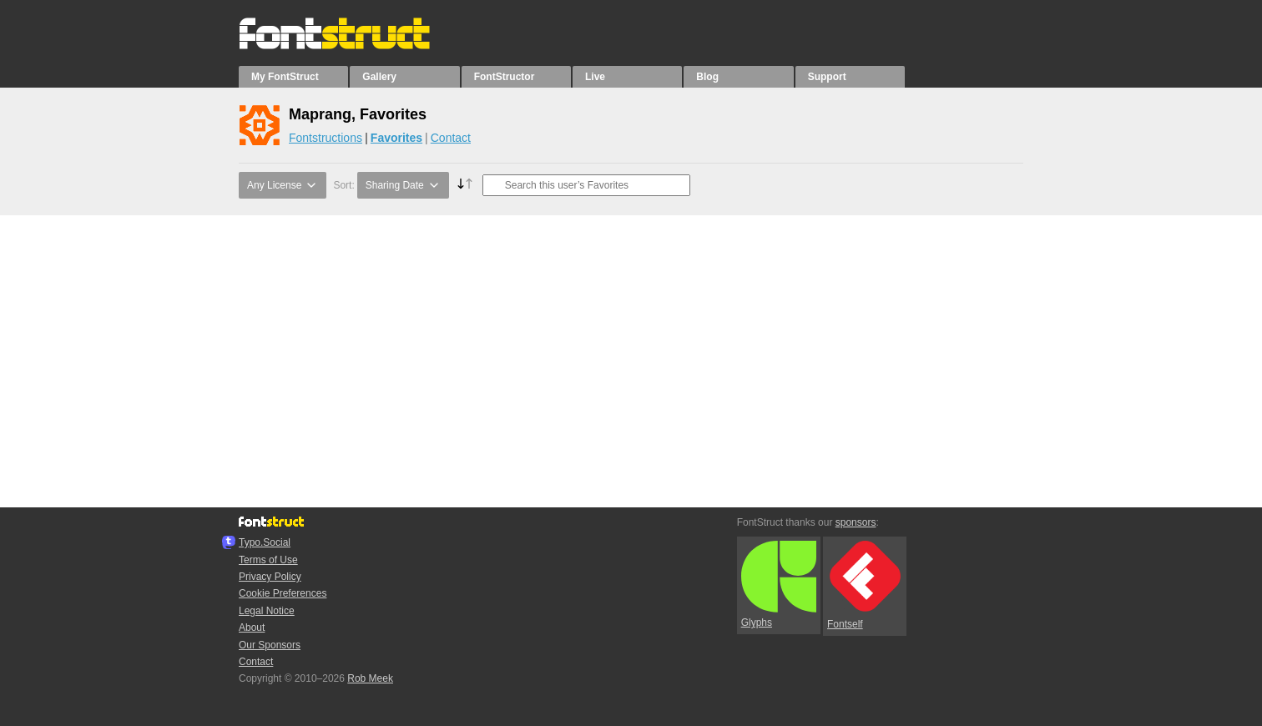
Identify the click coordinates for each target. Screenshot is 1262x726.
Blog (707, 77)
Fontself (864, 585)
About (252, 627)
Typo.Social (264, 542)
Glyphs (778, 585)
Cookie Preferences (282, 593)
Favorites (396, 137)
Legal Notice (267, 611)
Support (827, 77)
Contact (451, 137)
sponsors (855, 522)
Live (595, 77)
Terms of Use (268, 560)
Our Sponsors (269, 645)
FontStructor (504, 77)
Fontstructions (325, 137)
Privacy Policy (270, 576)
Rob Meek (370, 678)
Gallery (379, 77)
